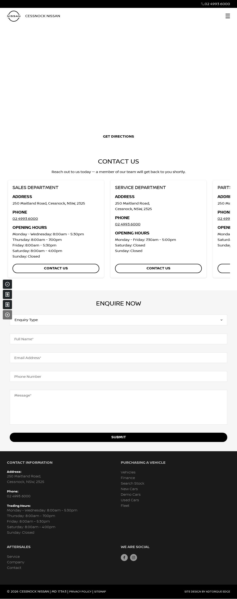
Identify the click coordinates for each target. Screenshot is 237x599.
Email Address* (27, 358)
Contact (14, 568)
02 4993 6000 (217, 4)
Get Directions (118, 136)
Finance (128, 478)
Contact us (56, 268)
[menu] (227, 16)
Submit (118, 437)
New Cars (129, 489)
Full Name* (24, 339)
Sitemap (100, 591)
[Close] (7, 314)
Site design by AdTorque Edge (207, 591)
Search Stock (132, 483)
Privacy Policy (80, 591)
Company (15, 562)
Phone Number (27, 377)
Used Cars (130, 500)
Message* (22, 395)
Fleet (125, 506)
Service (13, 557)
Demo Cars (131, 494)
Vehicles (128, 472)
